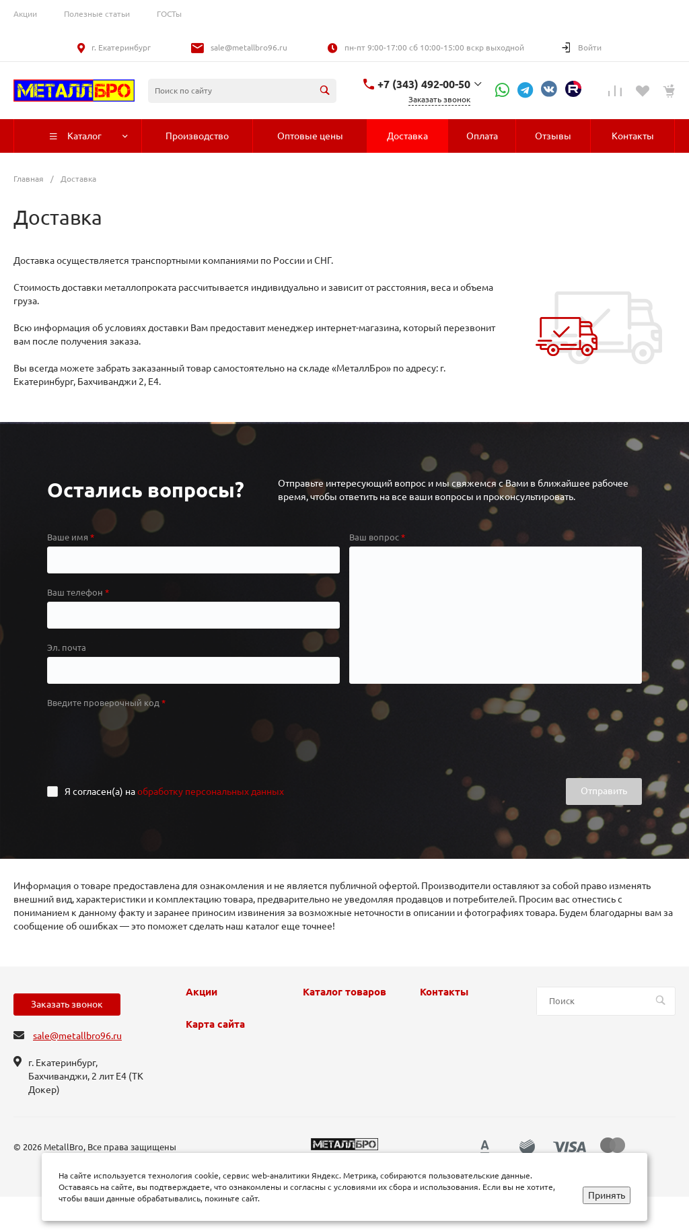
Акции (25, 13)
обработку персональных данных (210, 791)
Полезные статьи (97, 13)
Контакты (444, 992)
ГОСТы (169, 13)
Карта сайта (215, 1024)
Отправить (604, 790)
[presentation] (149, 738)
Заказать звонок (67, 1004)
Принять (606, 1195)
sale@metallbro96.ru (249, 47)
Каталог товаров (344, 992)
